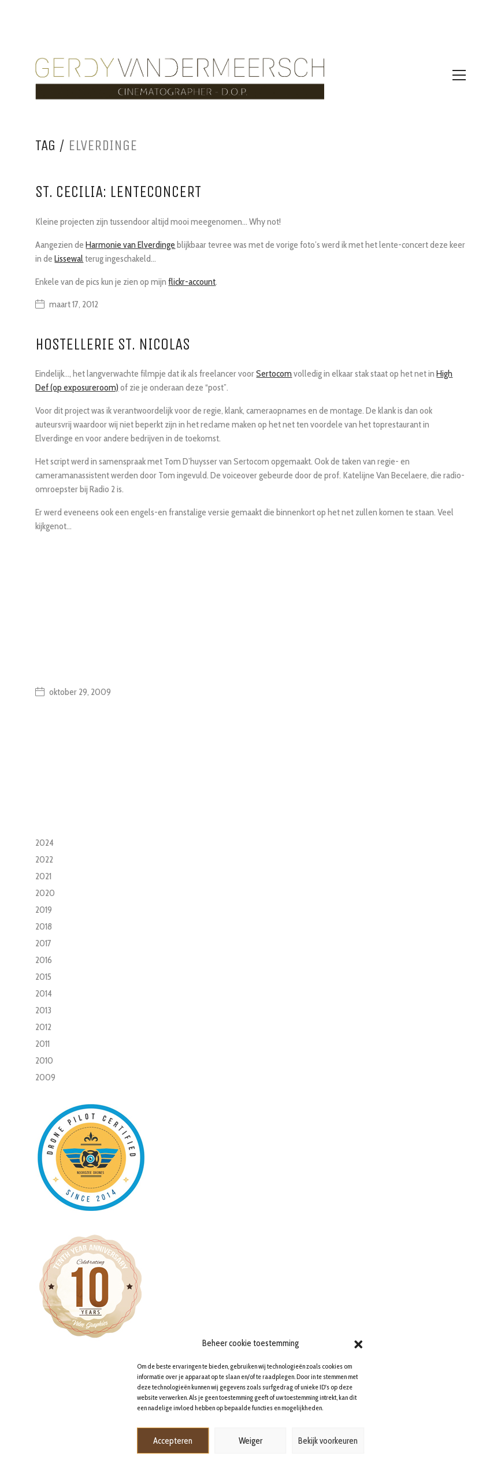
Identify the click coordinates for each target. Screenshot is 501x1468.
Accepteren (172, 1441)
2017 (43, 943)
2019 (43, 909)
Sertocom (274, 373)
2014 (43, 993)
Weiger (250, 1441)
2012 (43, 1026)
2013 (43, 1010)
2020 (45, 892)
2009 (45, 1077)
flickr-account (192, 281)
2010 (44, 1060)
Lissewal (68, 258)
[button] (358, 1343)
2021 (43, 876)
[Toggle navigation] (459, 75)
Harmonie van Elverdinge (130, 244)
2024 (44, 842)
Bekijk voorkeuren (328, 1441)
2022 (44, 859)
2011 (42, 1043)
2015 (43, 976)
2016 (43, 959)
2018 (43, 926)
